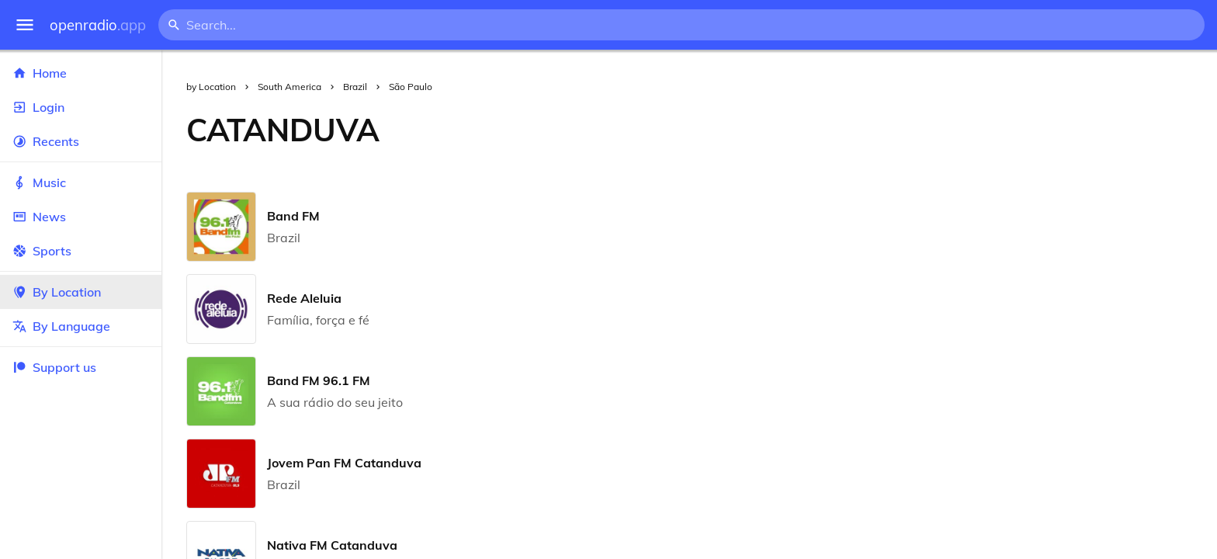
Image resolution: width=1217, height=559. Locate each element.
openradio (98, 25)
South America (289, 86)
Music (80, 182)
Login (80, 107)
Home (80, 73)
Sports (80, 251)
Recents (80, 141)
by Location (211, 86)
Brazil (355, 86)
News (80, 217)
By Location (80, 292)
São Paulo (410, 86)
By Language (80, 326)
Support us (54, 367)
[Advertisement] (810, 130)
